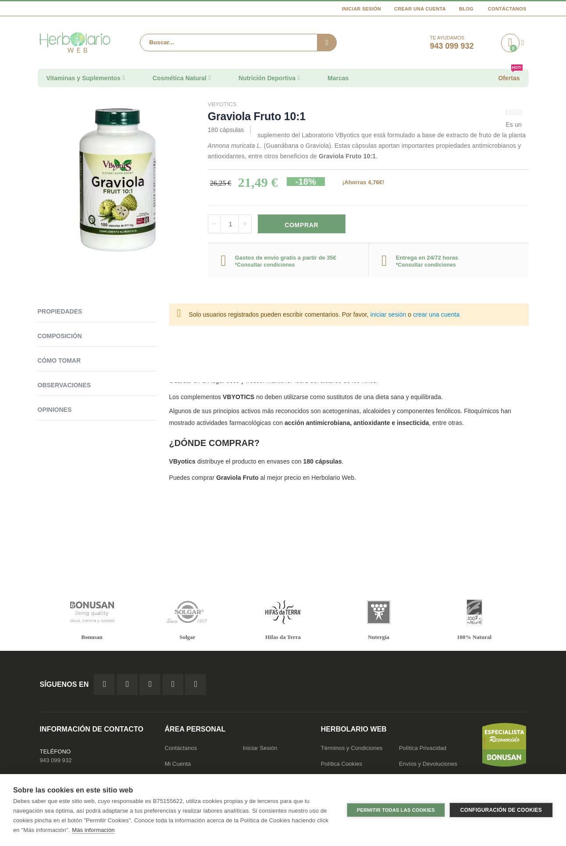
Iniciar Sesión (361, 8)
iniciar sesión (388, 315)
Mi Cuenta (178, 764)
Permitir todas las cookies (396, 810)
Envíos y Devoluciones (428, 764)
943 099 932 (56, 761)
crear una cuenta (436, 315)
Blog (466, 8)
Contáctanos (507, 8)
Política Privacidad (422, 749)
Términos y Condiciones (352, 749)
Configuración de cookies (501, 810)
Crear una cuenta (420, 8)
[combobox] (238, 42)
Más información (93, 830)
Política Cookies (341, 764)
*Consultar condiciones (265, 266)
